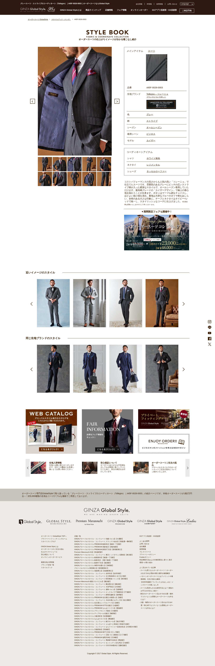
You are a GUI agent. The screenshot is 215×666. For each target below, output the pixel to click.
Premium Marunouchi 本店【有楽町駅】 (88, 552)
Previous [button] (32, 101)
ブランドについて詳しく (156, 97)
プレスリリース (145, 552)
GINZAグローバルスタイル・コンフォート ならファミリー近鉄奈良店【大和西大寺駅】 (106, 627)
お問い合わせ (172, 4)
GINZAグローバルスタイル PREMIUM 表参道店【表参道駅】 (96, 547)
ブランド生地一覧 (47, 565)
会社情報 (139, 4)
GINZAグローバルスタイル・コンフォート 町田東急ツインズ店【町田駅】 (101, 579)
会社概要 (142, 546)
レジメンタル (153, 165)
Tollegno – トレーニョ (157, 94)
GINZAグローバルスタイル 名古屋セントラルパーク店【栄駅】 (97, 603)
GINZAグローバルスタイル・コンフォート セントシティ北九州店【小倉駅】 (102, 643)
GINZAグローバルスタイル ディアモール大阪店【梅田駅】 (95, 613)
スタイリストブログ (48, 541)
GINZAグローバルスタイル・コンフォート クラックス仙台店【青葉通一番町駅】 (103, 541)
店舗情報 (109, 10)
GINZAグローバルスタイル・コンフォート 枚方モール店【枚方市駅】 (99, 621)
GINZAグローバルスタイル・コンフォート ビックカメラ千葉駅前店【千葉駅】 (103, 592)
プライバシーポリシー (147, 554)
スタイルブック (46, 567)
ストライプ (152, 121)
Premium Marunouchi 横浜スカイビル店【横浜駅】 (92, 581)
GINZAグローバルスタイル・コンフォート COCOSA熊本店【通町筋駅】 (100, 645)
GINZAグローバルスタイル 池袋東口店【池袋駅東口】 (94, 571)
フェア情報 (121, 10)
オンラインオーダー (139, 10)
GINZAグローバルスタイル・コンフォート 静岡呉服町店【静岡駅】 (99, 595)
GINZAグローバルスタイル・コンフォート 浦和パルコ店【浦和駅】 (99, 589)
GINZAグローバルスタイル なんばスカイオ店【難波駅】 (95, 619)
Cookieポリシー (145, 557)
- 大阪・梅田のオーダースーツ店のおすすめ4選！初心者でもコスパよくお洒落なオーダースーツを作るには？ (156, 605)
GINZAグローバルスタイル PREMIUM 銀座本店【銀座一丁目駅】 (98, 544)
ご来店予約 (187, 10)
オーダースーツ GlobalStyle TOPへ (54, 536)
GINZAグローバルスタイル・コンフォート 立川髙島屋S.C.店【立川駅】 (100, 576)
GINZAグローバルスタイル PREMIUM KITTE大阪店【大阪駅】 (97, 605)
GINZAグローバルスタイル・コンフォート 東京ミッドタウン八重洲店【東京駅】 (103, 555)
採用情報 (159, 4)
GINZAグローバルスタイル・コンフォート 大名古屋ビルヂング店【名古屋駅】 (103, 600)
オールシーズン (154, 127)
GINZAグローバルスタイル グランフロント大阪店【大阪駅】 (96, 611)
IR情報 (149, 4)
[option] (75, 101)
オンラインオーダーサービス (51, 557)
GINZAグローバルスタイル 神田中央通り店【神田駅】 (94, 565)
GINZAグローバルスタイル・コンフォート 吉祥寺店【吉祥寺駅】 (98, 573)
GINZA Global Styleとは (70, 10)
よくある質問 (144, 541)
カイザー (150, 140)
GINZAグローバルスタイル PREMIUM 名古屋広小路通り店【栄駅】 (99, 597)
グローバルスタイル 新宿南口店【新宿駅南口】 (91, 568)
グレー (149, 114)
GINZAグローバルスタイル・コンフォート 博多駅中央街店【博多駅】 (99, 640)
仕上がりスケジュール (49, 552)
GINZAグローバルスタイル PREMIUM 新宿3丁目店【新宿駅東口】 (98, 549)
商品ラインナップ (93, 10)
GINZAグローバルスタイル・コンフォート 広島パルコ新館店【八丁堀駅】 (101, 635)
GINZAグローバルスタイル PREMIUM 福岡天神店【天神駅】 (96, 637)
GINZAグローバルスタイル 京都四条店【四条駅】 (92, 629)
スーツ (151, 51)
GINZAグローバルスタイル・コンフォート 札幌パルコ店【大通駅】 (99, 539)
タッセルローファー (157, 171)
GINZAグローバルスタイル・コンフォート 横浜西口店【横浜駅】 (98, 584)
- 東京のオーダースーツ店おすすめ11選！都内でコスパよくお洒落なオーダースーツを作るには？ (156, 596)
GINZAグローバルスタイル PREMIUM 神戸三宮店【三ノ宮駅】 (97, 632)
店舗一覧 (77, 536)
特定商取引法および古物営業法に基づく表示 (155, 560)
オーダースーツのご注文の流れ (52, 549)
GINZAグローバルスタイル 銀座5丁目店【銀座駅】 (93, 563)
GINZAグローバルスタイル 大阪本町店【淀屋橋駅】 (93, 616)
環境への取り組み (145, 562)
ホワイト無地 (153, 158)
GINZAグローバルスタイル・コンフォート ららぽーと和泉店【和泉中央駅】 (102, 624)
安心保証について (47, 554)
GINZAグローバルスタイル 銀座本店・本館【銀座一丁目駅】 (96, 560)
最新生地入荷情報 (47, 562)
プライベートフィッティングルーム (54, 539)
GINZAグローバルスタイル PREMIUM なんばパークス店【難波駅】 (99, 608)
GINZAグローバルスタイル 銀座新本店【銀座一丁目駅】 (95, 557)
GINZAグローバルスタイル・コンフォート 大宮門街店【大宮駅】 (98, 587)
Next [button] (117, 101)
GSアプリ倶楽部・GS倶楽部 (164, 10)
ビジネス (150, 134)
